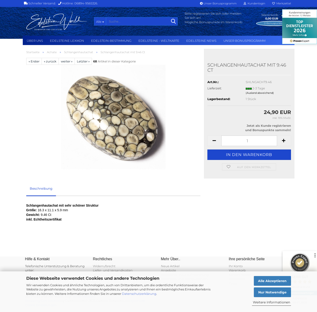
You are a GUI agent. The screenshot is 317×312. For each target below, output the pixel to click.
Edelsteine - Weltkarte (158, 40)
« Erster (34, 61)
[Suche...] (100, 21)
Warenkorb (237, 270)
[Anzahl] (249, 141)
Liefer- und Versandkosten (113, 270)
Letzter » (83, 61)
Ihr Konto (236, 266)
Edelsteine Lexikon (67, 40)
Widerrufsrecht (104, 266)
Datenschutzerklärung (139, 294)
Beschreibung (41, 188)
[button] (214, 141)
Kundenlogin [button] (254, 3)
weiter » (66, 61)
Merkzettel (281, 3)
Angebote (168, 270)
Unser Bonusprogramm (218, 3)
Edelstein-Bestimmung (111, 40)
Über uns (35, 40)
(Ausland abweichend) (260, 92)
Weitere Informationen (271, 302)
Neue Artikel (170, 266)
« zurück (50, 61)
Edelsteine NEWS (201, 40)
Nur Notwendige (272, 292)
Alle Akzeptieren (272, 281)
